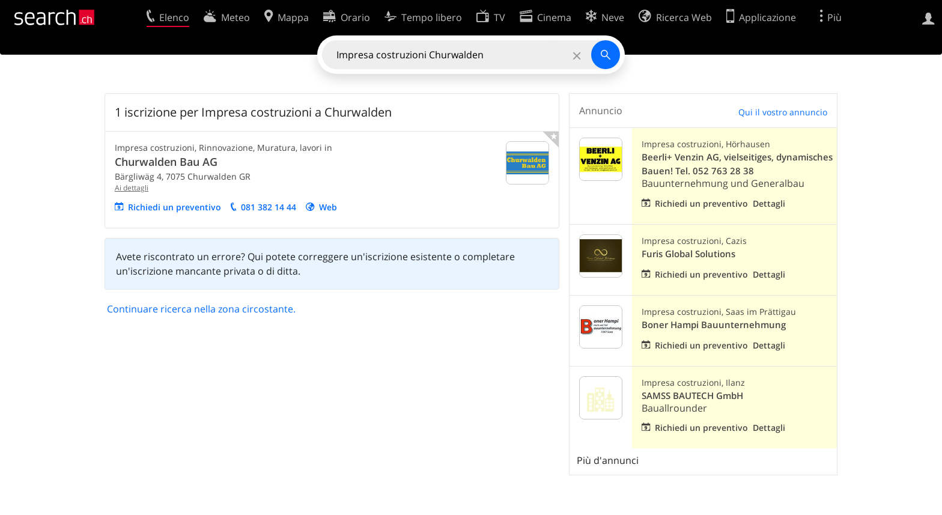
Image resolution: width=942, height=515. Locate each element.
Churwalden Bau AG (166, 161)
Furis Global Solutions (688, 254)
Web (328, 207)
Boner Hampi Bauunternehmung (714, 324)
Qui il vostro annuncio (782, 112)
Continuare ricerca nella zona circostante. (201, 308)
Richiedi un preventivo (174, 207)
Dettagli (769, 203)
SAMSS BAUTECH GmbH (692, 395)
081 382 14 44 (268, 207)
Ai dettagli (131, 188)
